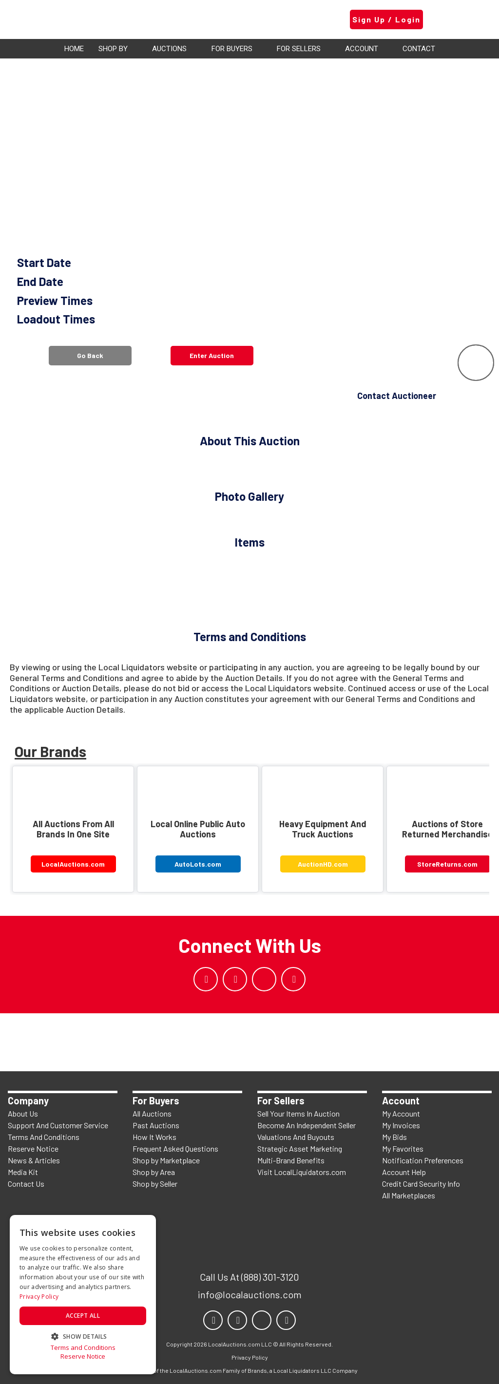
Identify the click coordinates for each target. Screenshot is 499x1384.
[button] (82, 1335)
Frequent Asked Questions (175, 1148)
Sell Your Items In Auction (298, 1113)
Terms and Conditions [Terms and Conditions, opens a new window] (83, 1348)
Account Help (404, 1171)
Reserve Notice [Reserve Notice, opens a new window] (82, 1356)
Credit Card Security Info (421, 1183)
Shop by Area (154, 1171)
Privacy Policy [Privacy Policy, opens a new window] (38, 1296)
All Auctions (152, 1113)
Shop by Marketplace (166, 1160)
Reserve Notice (33, 1148)
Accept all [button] (83, 1315)
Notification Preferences (422, 1160)
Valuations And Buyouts (295, 1136)
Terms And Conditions (43, 1136)
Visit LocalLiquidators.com (301, 1171)
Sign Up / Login (386, 19)
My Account (401, 1113)
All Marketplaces (408, 1195)
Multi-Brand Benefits (291, 1160)
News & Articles (34, 1160)
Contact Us (26, 1183)
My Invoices (401, 1125)
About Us (23, 1113)
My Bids (394, 1136)
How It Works (154, 1136)
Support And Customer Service (58, 1125)
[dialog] (83, 1294)
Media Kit (23, 1171)
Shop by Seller (155, 1183)
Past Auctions (156, 1125)
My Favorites (402, 1148)
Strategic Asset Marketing (299, 1148)
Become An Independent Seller (306, 1125)
